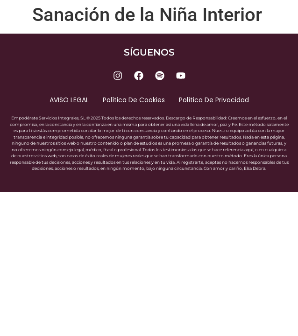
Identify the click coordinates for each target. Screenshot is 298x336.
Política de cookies (134, 100)
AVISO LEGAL (69, 100)
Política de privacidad (214, 100)
